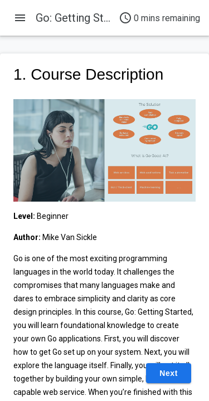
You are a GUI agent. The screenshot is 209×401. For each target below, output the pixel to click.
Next (168, 373)
